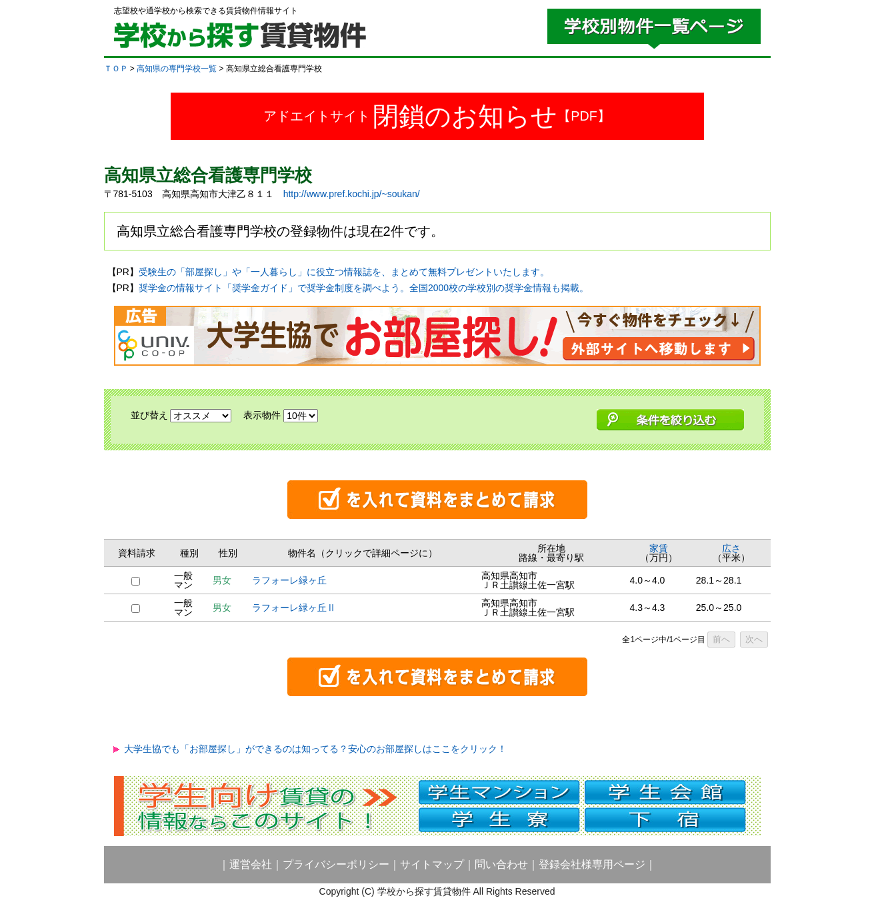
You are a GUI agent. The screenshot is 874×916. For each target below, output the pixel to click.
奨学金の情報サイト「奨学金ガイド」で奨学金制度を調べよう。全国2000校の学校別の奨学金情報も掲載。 (364, 287)
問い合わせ (501, 864)
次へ (754, 639)
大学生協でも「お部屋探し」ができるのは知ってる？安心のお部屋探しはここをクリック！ (315, 748)
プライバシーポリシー (336, 864)
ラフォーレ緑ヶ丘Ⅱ (294, 607)
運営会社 (250, 864)
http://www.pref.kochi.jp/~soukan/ (351, 194)
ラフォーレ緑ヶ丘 (289, 580)
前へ (721, 639)
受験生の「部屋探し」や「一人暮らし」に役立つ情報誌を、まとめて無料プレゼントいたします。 (344, 271)
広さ (731, 548)
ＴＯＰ (116, 68)
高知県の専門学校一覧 (177, 68)
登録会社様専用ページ (592, 864)
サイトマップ (432, 864)
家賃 (658, 548)
